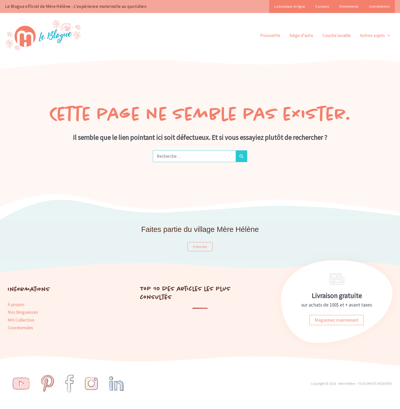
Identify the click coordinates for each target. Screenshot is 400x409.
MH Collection (21, 320)
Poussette (270, 35)
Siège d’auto (301, 35)
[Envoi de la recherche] (241, 156)
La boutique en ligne (289, 6)
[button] (387, 35)
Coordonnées (379, 6)
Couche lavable (336, 35)
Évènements (349, 6)
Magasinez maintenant (336, 320)
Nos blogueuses (23, 312)
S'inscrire (200, 246)
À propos (322, 6)
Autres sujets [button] (375, 35)
